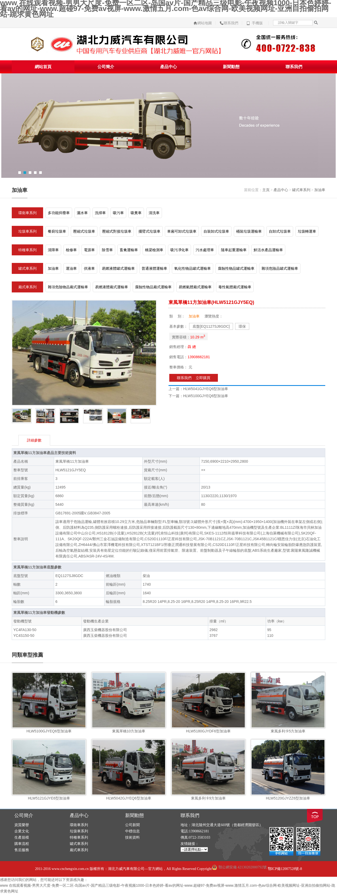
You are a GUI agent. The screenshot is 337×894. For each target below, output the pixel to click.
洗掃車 (100, 213)
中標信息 (132, 831)
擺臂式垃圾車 (149, 231)
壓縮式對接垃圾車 (116, 231)
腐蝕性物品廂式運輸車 (153, 287)
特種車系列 (27, 250)
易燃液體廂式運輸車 (111, 287)
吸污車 (118, 213)
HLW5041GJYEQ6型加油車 (205, 389)
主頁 (266, 190)
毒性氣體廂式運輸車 (234, 287)
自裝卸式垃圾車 (216, 231)
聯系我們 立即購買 (193, 378)
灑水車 (82, 213)
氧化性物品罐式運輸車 (192, 268)
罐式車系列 (301, 190)
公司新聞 (132, 825)
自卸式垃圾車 (280, 231)
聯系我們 (231, 23)
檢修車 (71, 250)
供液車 (89, 268)
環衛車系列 (27, 213)
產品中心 (168, 66)
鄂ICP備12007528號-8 (285, 869)
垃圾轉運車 (307, 231)
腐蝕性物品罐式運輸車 (236, 268)
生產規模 (21, 837)
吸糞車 (136, 213)
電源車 (89, 250)
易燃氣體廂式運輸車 (195, 287)
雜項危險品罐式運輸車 (280, 268)
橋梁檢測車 (154, 250)
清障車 (53, 250)
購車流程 (21, 844)
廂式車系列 (27, 287)
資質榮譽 (21, 825)
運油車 (71, 268)
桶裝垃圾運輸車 (249, 231)
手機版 (257, 23)
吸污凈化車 (179, 250)
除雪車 (107, 250)
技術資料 (132, 837)
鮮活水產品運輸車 (268, 250)
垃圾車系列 (27, 231)
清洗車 (154, 213)
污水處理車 (205, 250)
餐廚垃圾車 (57, 231)
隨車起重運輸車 (234, 250)
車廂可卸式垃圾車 (181, 231)
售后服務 (21, 850)
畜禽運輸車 (129, 250)
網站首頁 (43, 66)
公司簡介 (105, 66)
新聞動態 (231, 66)
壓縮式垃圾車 (84, 231)
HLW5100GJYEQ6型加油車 (205, 396)
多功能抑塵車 (59, 213)
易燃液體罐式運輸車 (118, 268)
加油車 (319, 190)
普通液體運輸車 (154, 268)
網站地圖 (204, 23)
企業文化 (21, 831)
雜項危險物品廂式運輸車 (68, 287)
